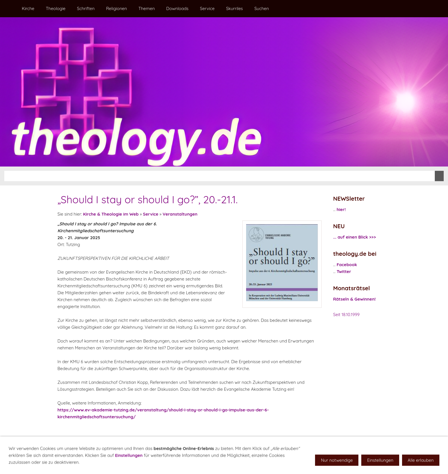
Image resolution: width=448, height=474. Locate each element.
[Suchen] (219, 176)
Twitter (344, 271)
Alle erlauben (421, 467)
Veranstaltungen (180, 214)
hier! (341, 209)
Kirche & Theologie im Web (111, 214)
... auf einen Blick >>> (354, 237)
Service (151, 214)
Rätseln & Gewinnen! (354, 299)
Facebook (347, 264)
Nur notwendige (337, 467)
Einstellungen (129, 462)
